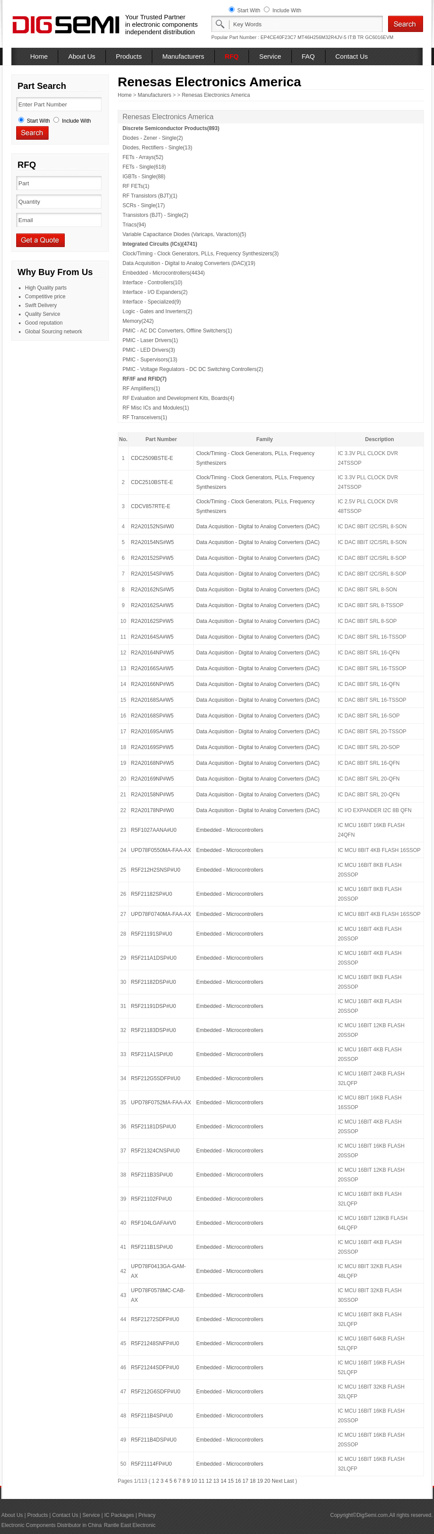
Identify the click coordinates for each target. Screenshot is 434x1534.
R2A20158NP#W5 (152, 795)
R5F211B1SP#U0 (151, 1247)
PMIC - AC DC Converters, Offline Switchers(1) (177, 331)
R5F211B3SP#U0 (151, 1175)
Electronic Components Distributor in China (51, 1525)
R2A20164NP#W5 (152, 653)
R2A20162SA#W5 (152, 605)
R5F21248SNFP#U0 (155, 1343)
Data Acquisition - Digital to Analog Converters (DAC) (257, 526)
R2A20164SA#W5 (152, 637)
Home (39, 56)
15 (231, 1481)
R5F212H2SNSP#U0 (155, 870)
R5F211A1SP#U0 (151, 1054)
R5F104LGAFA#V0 (153, 1223)
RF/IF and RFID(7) (144, 379)
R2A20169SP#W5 (152, 747)
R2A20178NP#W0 (152, 810)
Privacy (146, 1515)
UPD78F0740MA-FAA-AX (161, 914)
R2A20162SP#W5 (152, 621)
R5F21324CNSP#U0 (155, 1151)
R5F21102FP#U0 (151, 1199)
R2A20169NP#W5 (152, 779)
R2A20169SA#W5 (152, 731)
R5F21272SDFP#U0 (155, 1319)
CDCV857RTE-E (150, 506)
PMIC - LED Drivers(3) (148, 350)
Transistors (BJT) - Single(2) (155, 215)
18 (253, 1481)
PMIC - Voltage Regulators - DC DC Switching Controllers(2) (192, 369)
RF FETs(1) (135, 186)
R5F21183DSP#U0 (153, 1030)
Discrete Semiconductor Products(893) (170, 128)
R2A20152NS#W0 (152, 526)
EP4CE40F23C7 (278, 37)
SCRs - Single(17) (143, 205)
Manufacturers (183, 56)
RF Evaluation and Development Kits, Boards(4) (178, 398)
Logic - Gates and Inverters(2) (157, 311)
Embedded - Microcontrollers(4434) (163, 273)
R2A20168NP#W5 (152, 763)
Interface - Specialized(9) (151, 302)
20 (267, 1481)
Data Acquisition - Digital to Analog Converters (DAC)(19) (188, 263)
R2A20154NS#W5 (152, 542)
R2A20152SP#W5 (152, 558)
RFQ (232, 56)
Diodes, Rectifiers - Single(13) (157, 148)
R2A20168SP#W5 (152, 716)
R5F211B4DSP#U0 (153, 1440)
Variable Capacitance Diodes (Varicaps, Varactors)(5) (184, 234)
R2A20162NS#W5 (152, 590)
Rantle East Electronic (129, 1525)
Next (277, 1481)
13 (216, 1481)
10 (194, 1481)
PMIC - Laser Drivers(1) (150, 340)
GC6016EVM (379, 37)
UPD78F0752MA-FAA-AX (161, 1102)
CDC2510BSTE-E (152, 482)
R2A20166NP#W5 (152, 684)
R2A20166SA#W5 (152, 668)
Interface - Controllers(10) (152, 282)
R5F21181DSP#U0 (153, 1127)
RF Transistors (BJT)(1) (149, 196)
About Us (81, 56)
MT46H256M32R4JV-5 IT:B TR (331, 37)
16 (238, 1481)
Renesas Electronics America (216, 95)
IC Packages (119, 1515)
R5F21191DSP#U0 (153, 1006)
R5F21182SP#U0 (151, 894)
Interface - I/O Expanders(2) (155, 292)
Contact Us (352, 56)
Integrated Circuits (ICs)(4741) (159, 244)
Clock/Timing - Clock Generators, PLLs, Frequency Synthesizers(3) (200, 254)
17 (245, 1481)
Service (270, 56)
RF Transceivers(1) (144, 417)
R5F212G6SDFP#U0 (155, 1392)
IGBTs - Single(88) (143, 176)
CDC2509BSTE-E (152, 458)
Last (289, 1481)
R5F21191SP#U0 (151, 934)
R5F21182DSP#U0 (153, 982)
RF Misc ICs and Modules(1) (155, 408)
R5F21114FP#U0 (151, 1464)
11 (201, 1481)
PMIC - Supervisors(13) (149, 360)
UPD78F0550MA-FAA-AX (161, 850)
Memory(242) (138, 321)
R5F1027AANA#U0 (153, 830)
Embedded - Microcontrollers (229, 830)
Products (129, 56)
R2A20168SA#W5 (152, 700)
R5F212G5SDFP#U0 (155, 1078)
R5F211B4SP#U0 (151, 1416)
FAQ (308, 56)
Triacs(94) (134, 225)
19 (260, 1481)
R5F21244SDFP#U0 (155, 1367)
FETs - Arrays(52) (142, 157)
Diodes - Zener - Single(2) (152, 138)
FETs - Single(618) (144, 167)
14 (223, 1481)
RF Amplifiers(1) (141, 388)
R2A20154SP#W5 (152, 574)
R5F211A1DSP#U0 (153, 958)
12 (209, 1481)
